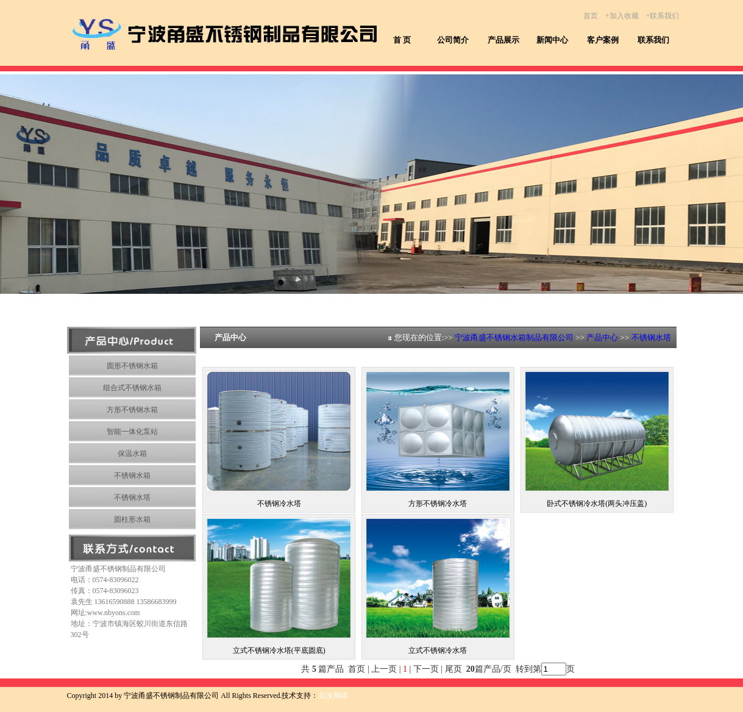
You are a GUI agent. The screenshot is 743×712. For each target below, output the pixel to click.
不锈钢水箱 (132, 475)
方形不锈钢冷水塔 (437, 503)
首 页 (402, 39)
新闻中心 (552, 39)
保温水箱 (132, 453)
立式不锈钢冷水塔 (437, 650)
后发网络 (333, 695)
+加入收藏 (622, 16)
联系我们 (653, 39)
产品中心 (602, 337)
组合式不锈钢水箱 (132, 387)
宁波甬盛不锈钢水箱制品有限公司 (514, 337)
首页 (590, 16)
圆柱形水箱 (132, 519)
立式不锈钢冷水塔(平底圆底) (279, 650)
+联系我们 (663, 16)
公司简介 (453, 39)
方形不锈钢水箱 (132, 409)
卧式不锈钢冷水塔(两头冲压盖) (597, 503)
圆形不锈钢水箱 (132, 365)
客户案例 (603, 39)
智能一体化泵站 (132, 431)
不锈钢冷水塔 (279, 503)
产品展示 (503, 39)
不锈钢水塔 (132, 497)
